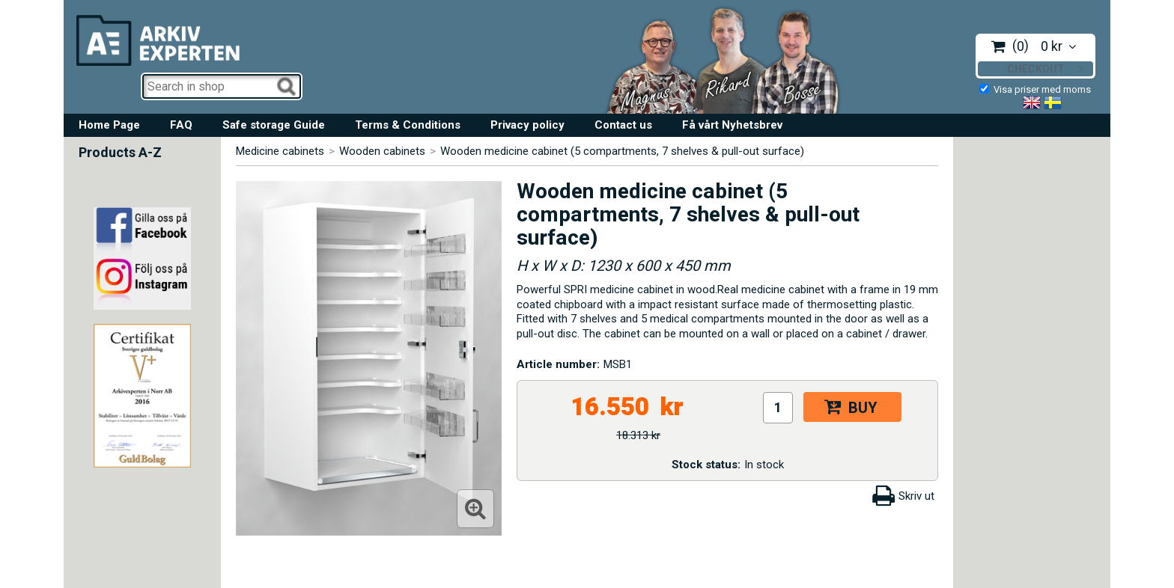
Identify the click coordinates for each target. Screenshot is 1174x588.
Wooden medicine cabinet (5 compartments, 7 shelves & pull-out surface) (622, 151)
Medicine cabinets (280, 151)
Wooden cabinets (382, 151)
